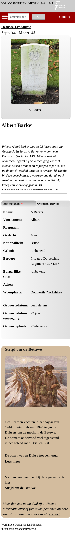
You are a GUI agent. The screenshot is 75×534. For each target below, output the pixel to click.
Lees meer (12, 461)
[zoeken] (18, 17)
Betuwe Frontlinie (16, 27)
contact (54, 514)
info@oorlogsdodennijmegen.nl (19, 528)
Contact (64, 17)
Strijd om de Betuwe (23, 349)
